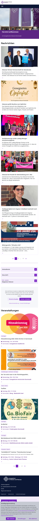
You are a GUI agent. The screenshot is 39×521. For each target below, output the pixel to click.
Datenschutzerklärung (14, 303)
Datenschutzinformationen (7, 515)
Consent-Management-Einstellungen (26, 510)
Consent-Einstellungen (25, 303)
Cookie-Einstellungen (20, 494)
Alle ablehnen (33, 518)
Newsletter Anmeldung (9, 501)
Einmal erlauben (13, 299)
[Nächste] (25, 258)
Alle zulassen (11, 518)
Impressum (3, 494)
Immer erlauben (25, 299)
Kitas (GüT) (5, 275)
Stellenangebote (5, 484)
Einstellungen (22, 518)
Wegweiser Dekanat (7, 282)
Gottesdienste (6, 269)
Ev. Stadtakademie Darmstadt (8, 486)
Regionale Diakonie (6, 490)
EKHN (2, 488)
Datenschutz (11, 494)
